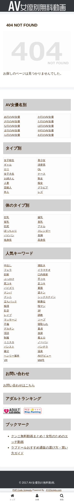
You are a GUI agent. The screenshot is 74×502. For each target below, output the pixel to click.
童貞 (40, 328)
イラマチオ (44, 269)
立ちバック (10, 301)
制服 (6, 337)
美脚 (40, 235)
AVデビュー (44, 355)
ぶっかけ (9, 278)
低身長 (8, 239)
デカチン (9, 328)
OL (39, 169)
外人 (6, 192)
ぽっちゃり (10, 230)
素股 (40, 288)
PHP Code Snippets (22, 490)
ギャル (8, 164)
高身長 (41, 239)
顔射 (6, 274)
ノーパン (43, 342)
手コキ (41, 278)
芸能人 (8, 187)
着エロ (41, 337)
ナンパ (8, 292)
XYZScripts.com (54, 490)
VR (5, 360)
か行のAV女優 (46, 116)
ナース (41, 173)
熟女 (40, 178)
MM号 (41, 360)
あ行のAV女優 (12, 116)
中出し (8, 265)
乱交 (6, 310)
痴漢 (6, 306)
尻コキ (8, 283)
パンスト (9, 346)
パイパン (9, 235)
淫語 (6, 333)
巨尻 (6, 226)
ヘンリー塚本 (11, 355)
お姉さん (9, 178)
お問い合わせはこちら (19, 385)
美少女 (41, 160)
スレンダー (44, 230)
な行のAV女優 (12, 125)
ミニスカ (9, 342)
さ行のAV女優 (12, 121)
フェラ (8, 269)
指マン (41, 306)
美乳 (40, 221)
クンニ (8, 297)
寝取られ (43, 324)
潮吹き (41, 265)
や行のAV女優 (46, 130)
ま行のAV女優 (12, 130)
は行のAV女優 (46, 125)
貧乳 (6, 221)
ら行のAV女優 (12, 134)
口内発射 (43, 274)
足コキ (41, 283)
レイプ (8, 315)
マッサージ (10, 319)
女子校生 (9, 160)
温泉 (40, 351)
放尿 (40, 333)
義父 (6, 351)
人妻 (6, 183)
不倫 (6, 324)
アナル (41, 226)
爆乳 (40, 217)
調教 (40, 315)
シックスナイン (47, 297)
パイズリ (9, 288)
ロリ (6, 169)
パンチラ (43, 346)
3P (39, 310)
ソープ (41, 319)
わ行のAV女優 (46, 134)
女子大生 (9, 173)
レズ (40, 192)
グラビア (43, 187)
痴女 (40, 183)
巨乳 (6, 217)
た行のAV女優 (46, 121)
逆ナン (41, 292)
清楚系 (41, 164)
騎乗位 (41, 301)
